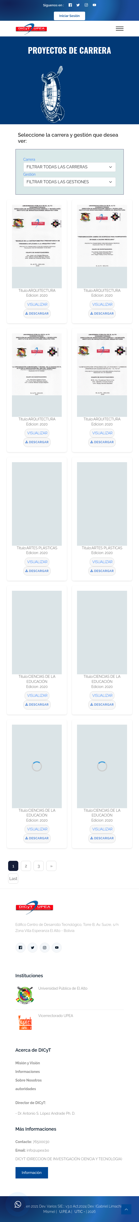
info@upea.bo (32, 1150)
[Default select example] (69, 167)
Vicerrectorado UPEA (44, 1016)
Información (32, 1173)
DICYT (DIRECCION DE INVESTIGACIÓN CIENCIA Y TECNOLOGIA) (69, 1159)
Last (13, 878)
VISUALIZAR (37, 304)
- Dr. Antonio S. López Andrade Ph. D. (45, 1108)
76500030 (33, 1142)
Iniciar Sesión (69, 16)
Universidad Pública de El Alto (52, 988)
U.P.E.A (64, 1212)
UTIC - (79, 1212)
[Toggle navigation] (120, 28)
